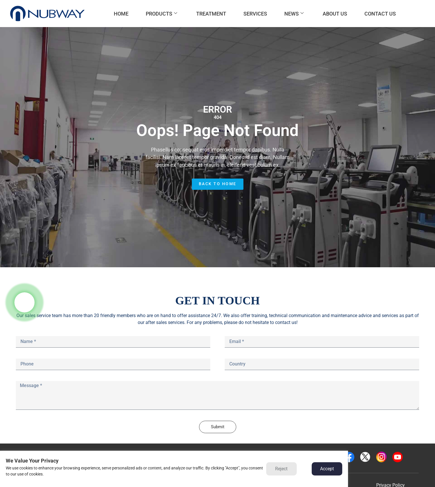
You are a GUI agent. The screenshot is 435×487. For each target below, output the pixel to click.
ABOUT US (335, 14)
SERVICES (255, 14)
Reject (281, 468)
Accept (327, 468)
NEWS (294, 14)
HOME (121, 14)
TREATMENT (211, 14)
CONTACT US (380, 14)
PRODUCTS (161, 14)
